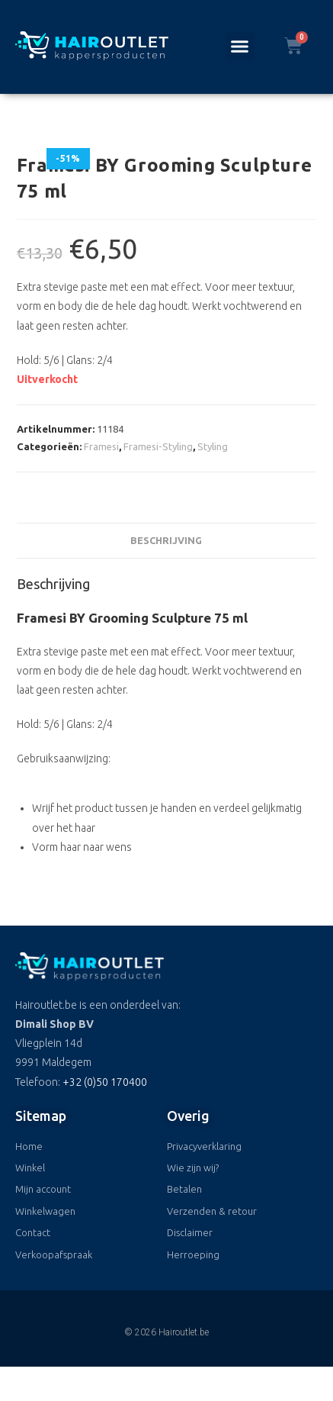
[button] (240, 45)
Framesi (101, 446)
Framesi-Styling (158, 446)
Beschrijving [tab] (166, 540)
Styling (212, 446)
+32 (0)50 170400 (104, 1082)
